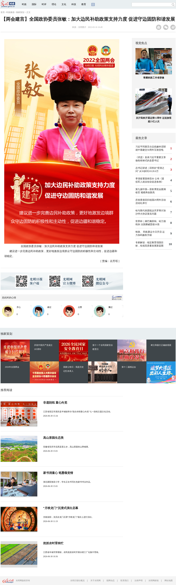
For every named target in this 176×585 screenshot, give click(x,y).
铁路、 (138, 232)
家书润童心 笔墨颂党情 (58, 472)
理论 (54, 4)
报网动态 (110, 580)
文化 (64, 4)
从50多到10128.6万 (149, 171)
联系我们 (124, 580)
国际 (34, 4)
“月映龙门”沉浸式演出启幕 (60, 508)
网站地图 (168, 580)
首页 (3, 12)
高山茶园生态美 (53, 437)
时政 (24, 4)
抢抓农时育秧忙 (53, 543)
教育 (83, 4)
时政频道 (10, 12)
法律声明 (138, 580)
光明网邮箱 (153, 580)
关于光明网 (95, 580)
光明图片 (82, 27)
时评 (44, 4)
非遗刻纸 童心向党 (55, 402)
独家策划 (20, 12)
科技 (73, 4)
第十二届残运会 (129, 367)
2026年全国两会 (12, 367)
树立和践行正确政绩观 (161, 345)
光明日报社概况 (77, 580)
